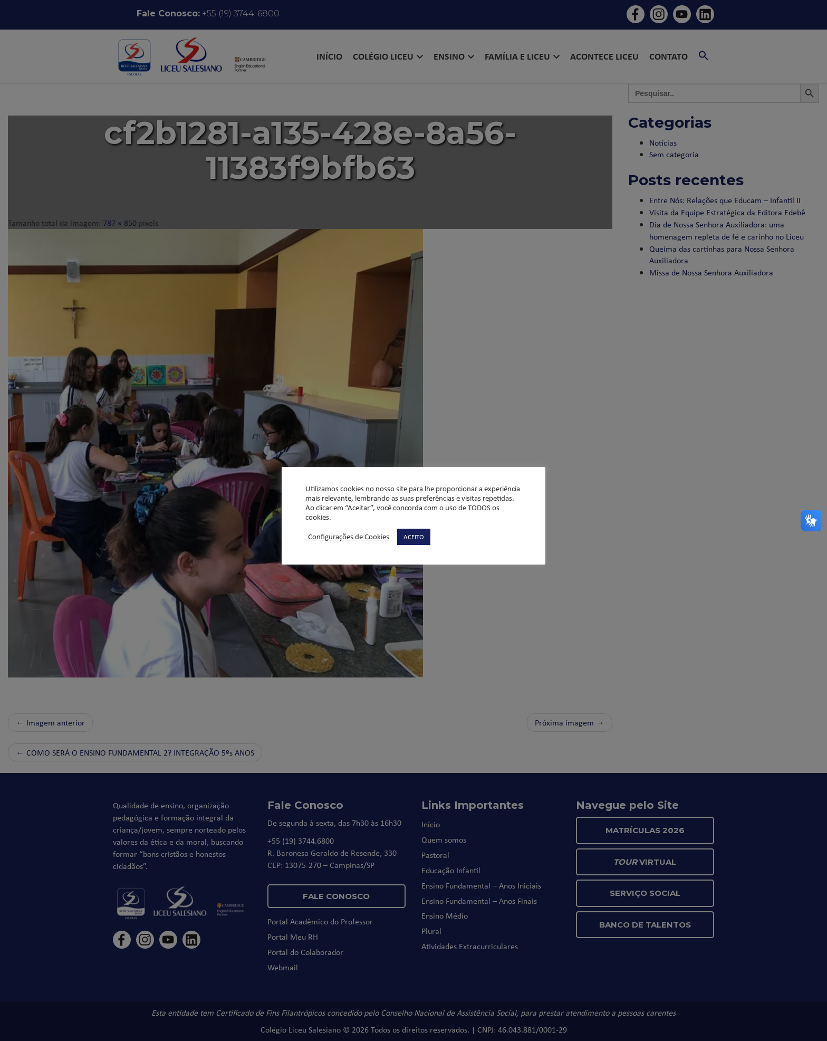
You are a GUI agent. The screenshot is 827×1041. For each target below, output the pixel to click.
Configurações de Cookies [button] (348, 536)
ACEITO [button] (413, 536)
